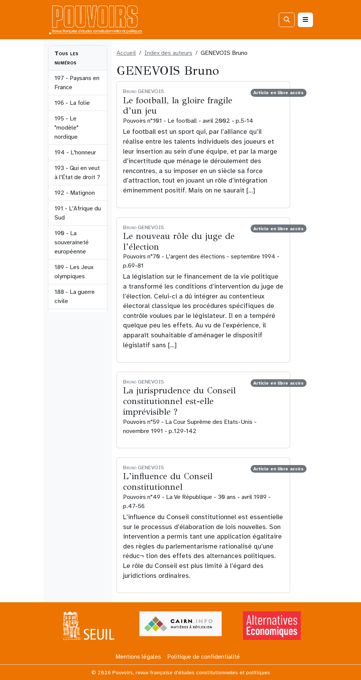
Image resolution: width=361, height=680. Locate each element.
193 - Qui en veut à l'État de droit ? (77, 172)
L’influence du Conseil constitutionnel (167, 481)
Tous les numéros (66, 58)
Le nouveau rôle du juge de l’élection (179, 241)
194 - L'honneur (75, 152)
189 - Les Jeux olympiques (73, 271)
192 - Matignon (74, 193)
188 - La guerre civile (74, 296)
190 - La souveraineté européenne (71, 242)
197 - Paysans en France (76, 82)
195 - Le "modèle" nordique (66, 128)
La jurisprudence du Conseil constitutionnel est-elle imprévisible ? (179, 401)
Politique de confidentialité (203, 657)
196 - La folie (72, 103)
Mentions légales (138, 657)
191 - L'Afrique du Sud (77, 213)
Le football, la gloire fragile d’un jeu (177, 105)
